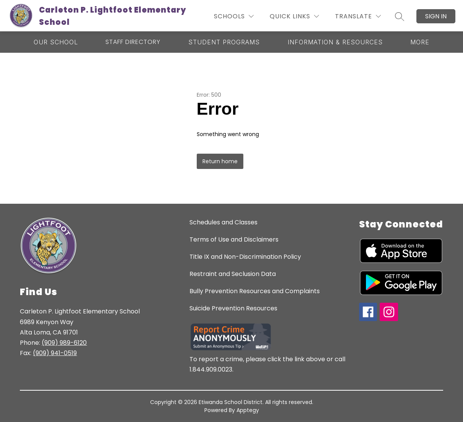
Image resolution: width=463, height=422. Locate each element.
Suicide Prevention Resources (233, 308)
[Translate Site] (358, 16)
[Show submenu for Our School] (56, 42)
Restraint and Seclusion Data (232, 273)
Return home (220, 161)
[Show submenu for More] (419, 42)
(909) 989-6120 (64, 342)
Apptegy (247, 410)
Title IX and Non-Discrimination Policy (245, 256)
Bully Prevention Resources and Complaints (254, 291)
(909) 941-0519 (55, 353)
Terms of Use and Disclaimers (233, 239)
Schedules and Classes (223, 222)
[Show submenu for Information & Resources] (335, 42)
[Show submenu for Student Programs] (224, 42)
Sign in (436, 16)
